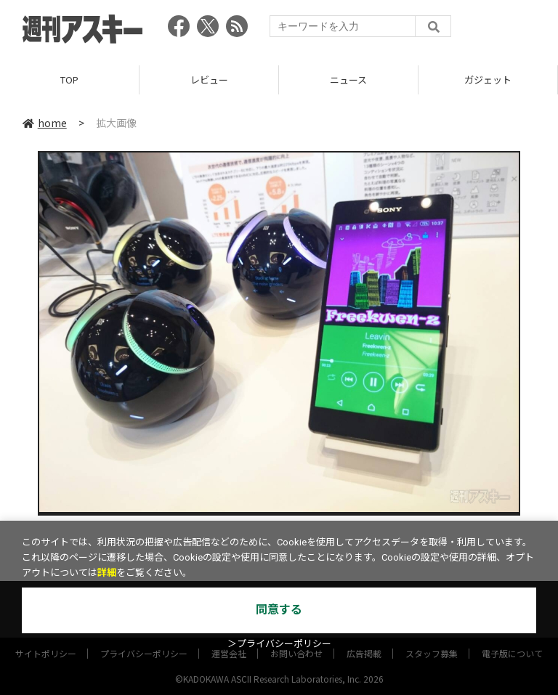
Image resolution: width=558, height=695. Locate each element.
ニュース (348, 79)
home (45, 122)
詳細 (106, 572)
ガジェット (488, 79)
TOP (69, 79)
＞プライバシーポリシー (279, 643)
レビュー (209, 79)
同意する (279, 610)
